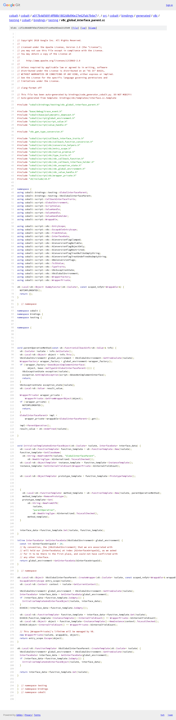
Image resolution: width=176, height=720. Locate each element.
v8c (155, 16)
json (170, 714)
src (105, 16)
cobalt (13, 16)
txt (162, 714)
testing (14, 20)
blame (92, 28)
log (83, 28)
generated (143, 16)
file (75, 28)
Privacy (28, 714)
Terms (37, 714)
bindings (127, 16)
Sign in (169, 5)
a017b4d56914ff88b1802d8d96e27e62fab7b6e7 (64, 16)
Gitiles (19, 714)
